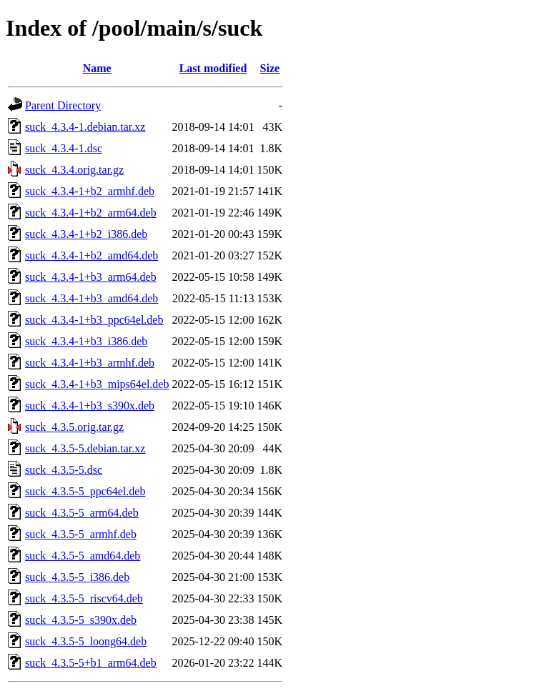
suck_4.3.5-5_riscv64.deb (84, 598)
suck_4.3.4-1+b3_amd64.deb (91, 298)
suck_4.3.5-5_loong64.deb (86, 641)
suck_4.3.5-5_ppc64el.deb (85, 491)
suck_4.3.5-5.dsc (63, 470)
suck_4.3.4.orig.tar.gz (74, 170)
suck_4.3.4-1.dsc (63, 148)
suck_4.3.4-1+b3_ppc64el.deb (94, 320)
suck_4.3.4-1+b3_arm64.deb (91, 277)
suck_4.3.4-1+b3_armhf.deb (89, 363)
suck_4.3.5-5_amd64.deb (82, 556)
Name (97, 68)
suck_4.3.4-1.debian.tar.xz (85, 127)
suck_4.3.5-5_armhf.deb (81, 534)
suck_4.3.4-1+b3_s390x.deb (89, 405)
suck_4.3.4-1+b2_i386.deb (86, 234)
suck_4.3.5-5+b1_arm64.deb (91, 663)
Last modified (213, 68)
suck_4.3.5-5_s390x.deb (81, 620)
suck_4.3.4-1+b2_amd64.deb (91, 255)
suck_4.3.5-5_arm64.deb (82, 513)
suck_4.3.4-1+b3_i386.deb (86, 341)
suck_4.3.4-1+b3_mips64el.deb (97, 384)
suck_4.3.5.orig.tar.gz (74, 427)
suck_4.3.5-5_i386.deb (77, 577)
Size (270, 68)
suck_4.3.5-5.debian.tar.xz (85, 448)
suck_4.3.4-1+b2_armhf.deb (89, 191)
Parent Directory (63, 105)
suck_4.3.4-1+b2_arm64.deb (91, 213)
